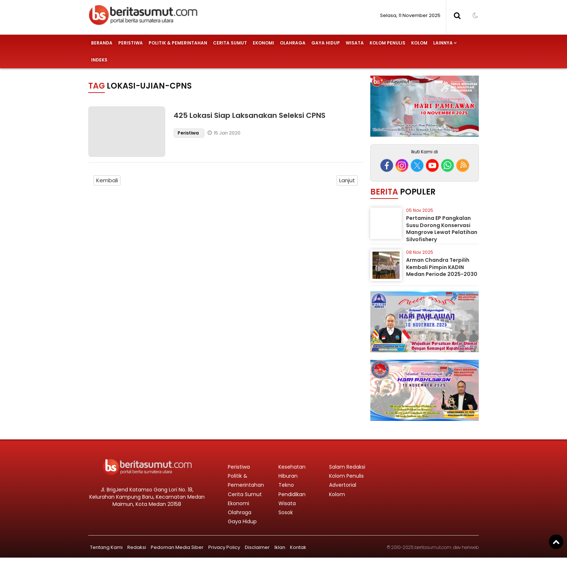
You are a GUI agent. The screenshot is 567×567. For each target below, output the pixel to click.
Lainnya (443, 43)
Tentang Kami (106, 547)
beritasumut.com (432, 547)
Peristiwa (130, 43)
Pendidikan (292, 494)
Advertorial (342, 485)
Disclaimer (257, 547)
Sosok (285, 512)
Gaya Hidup (325, 43)
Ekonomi (263, 43)
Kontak (298, 547)
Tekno (286, 485)
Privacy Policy (224, 547)
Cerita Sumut (230, 43)
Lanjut (347, 180)
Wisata (355, 43)
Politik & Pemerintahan (178, 43)
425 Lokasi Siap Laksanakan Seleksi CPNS (249, 115)
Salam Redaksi (347, 466)
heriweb (470, 547)
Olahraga (293, 43)
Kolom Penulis (387, 43)
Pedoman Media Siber (177, 547)
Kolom (419, 43)
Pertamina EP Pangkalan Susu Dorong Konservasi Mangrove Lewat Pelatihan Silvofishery (441, 228)
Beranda (101, 43)
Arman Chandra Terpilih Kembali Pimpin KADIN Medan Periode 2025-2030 (441, 267)
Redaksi (136, 547)
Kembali (107, 180)
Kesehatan (292, 466)
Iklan (279, 547)
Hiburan (288, 475)
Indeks (99, 60)
